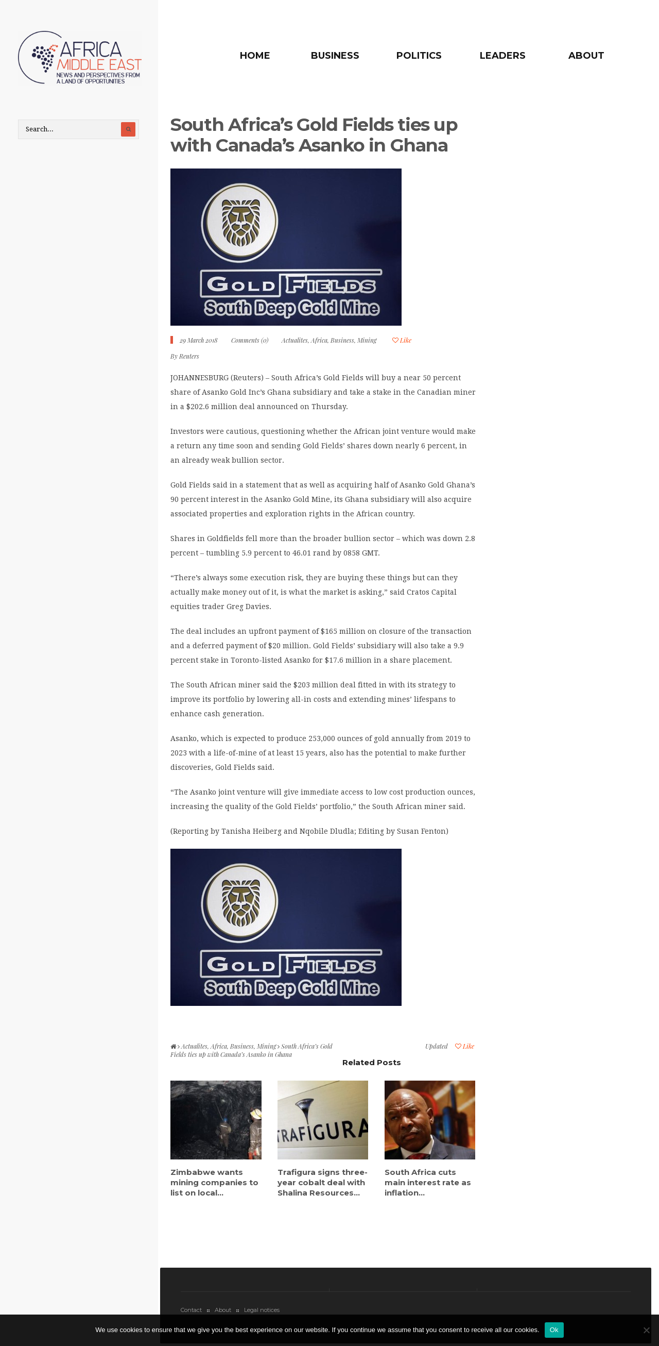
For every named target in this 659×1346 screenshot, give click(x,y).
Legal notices (262, 1310)
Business (335, 55)
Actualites (295, 340)
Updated (436, 1046)
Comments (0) (249, 340)
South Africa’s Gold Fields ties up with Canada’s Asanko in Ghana (313, 134)
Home (255, 55)
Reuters (189, 356)
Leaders (503, 55)
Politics (419, 55)
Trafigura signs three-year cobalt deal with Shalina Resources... (323, 1182)
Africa (319, 340)
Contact (191, 1310)
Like (401, 340)
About (586, 55)
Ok (554, 1330)
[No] (646, 1330)
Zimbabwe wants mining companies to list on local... (214, 1182)
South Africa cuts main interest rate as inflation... (428, 1182)
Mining (366, 340)
